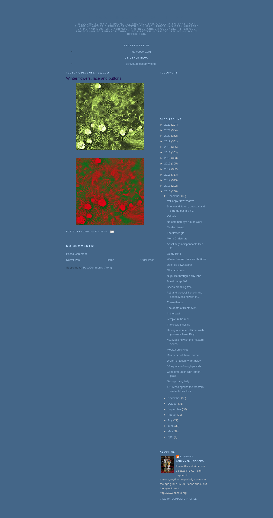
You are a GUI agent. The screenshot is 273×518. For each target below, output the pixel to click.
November (174, 398)
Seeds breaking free (179, 287)
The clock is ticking (178, 324)
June (171, 425)
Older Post (147, 259)
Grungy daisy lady (178, 381)
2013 (167, 174)
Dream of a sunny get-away (184, 360)
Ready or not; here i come (183, 355)
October (173, 403)
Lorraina (186, 456)
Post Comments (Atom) (97, 267)
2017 (167, 152)
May (171, 431)
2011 (167, 185)
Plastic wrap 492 (177, 281)
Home (110, 259)
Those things (175, 302)
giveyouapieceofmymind (140, 63)
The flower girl (175, 233)
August (172, 414)
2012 (167, 180)
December (174, 196)
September (175, 409)
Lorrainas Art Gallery (136, 17)
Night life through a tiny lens (184, 275)
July (170, 420)
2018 (167, 146)
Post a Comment (76, 253)
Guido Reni (174, 253)
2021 (167, 130)
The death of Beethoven (181, 308)
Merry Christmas (177, 238)
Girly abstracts (175, 270)
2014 (167, 169)
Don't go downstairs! (179, 264)
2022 (167, 124)
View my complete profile (178, 499)
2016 (167, 158)
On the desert (175, 227)
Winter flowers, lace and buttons (186, 259)
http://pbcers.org (141, 51)
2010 (167, 191)
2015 (167, 163)
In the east (173, 313)
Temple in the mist (178, 319)
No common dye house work (184, 221)
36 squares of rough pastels (184, 366)
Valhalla (171, 216)
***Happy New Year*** (180, 201)
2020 (167, 135)
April (171, 437)
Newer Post (73, 259)
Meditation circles (177, 349)
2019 (167, 141)
